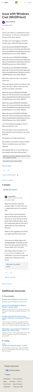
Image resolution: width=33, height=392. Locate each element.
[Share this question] (29, 9)
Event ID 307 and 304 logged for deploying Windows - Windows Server (14, 306)
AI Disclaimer (7, 379)
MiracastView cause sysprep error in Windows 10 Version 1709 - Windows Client (15, 329)
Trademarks (7, 386)
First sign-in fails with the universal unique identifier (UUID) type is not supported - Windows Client (16, 317)
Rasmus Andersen (10, 21)
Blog (5, 381)
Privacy (19, 381)
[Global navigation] (2, 2)
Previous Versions (17, 379)
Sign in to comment (7, 180)
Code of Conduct (17, 384)
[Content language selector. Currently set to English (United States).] (12, 366)
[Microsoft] (16, 2)
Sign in (30, 2)
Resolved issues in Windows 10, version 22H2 (14, 299)
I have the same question (9, 175)
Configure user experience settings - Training (14, 345)
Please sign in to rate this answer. (13, 265)
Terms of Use (7, 384)
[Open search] (25, 2)
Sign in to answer (6, 284)
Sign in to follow (6, 166)
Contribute (12, 381)
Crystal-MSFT (12, 196)
